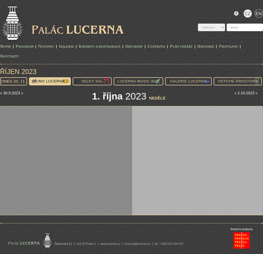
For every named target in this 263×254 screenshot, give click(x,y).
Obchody (134, 47)
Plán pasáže (181, 47)
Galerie (66, 47)
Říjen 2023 (18, 71)
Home (5, 47)
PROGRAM (25, 47)
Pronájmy (228, 47)
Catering (156, 47)
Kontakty (9, 56)
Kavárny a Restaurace (100, 47)
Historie (205, 47)
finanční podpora (241, 229)
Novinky (46, 47)
